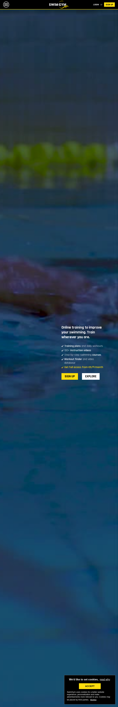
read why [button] (105, 679)
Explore (90, 376)
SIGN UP (109, 4)
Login (96, 4)
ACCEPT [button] (89, 686)
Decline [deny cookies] (93, 700)
